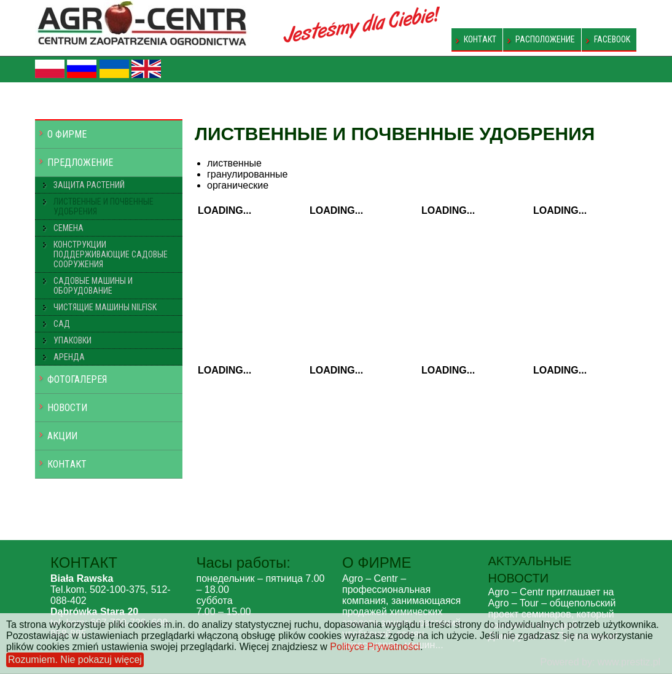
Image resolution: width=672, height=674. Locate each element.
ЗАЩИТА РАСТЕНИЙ (89, 185)
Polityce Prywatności (375, 646)
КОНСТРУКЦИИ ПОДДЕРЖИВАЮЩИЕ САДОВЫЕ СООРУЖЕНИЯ (110, 254)
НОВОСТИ (67, 407)
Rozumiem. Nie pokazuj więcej (75, 659)
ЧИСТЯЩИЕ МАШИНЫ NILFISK (105, 307)
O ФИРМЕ (67, 134)
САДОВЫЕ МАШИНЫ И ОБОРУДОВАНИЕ (93, 286)
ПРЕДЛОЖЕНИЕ (80, 162)
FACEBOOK (612, 39)
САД (61, 324)
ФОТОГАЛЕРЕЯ (77, 379)
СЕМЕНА (68, 228)
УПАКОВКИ (72, 340)
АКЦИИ (62, 436)
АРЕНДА (69, 357)
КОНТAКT (480, 39)
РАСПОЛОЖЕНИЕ (545, 39)
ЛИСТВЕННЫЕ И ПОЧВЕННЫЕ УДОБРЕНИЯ (103, 206)
